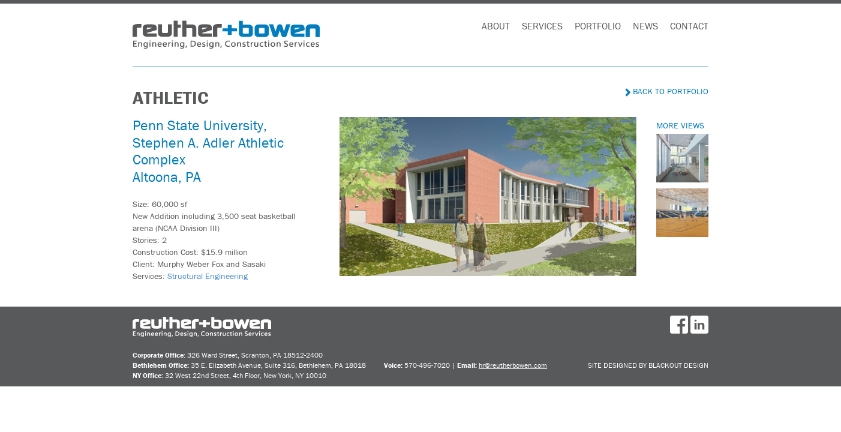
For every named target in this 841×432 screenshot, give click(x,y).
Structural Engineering (207, 276)
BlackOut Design (678, 365)
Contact (689, 26)
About (496, 26)
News (645, 26)
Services (542, 26)
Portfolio (598, 26)
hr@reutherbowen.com (513, 365)
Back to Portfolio (666, 91)
